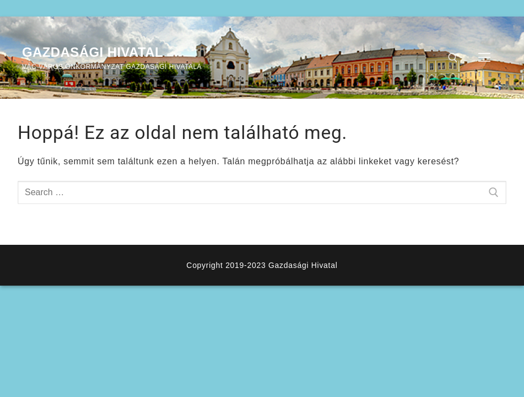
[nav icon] (484, 57)
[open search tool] (453, 58)
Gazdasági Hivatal (92, 52)
